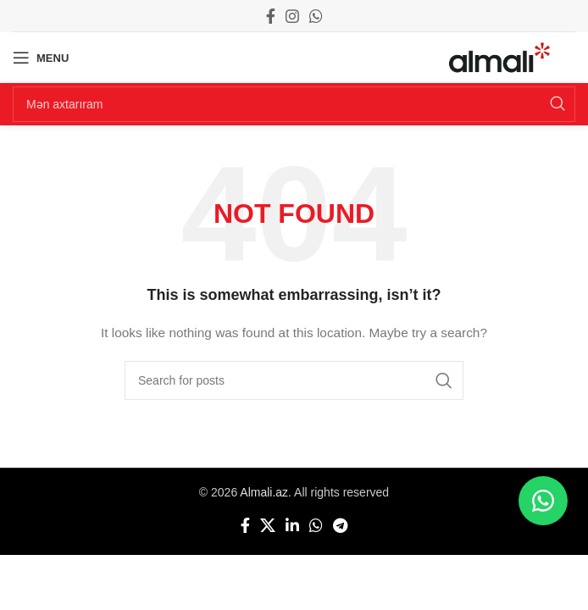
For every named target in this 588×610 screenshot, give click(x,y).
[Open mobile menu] (40, 58)
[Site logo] (499, 57)
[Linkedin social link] (292, 525)
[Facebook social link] (270, 16)
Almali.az (264, 492)
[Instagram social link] (292, 16)
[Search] (294, 104)
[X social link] (267, 525)
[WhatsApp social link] (316, 16)
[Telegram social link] (340, 525)
